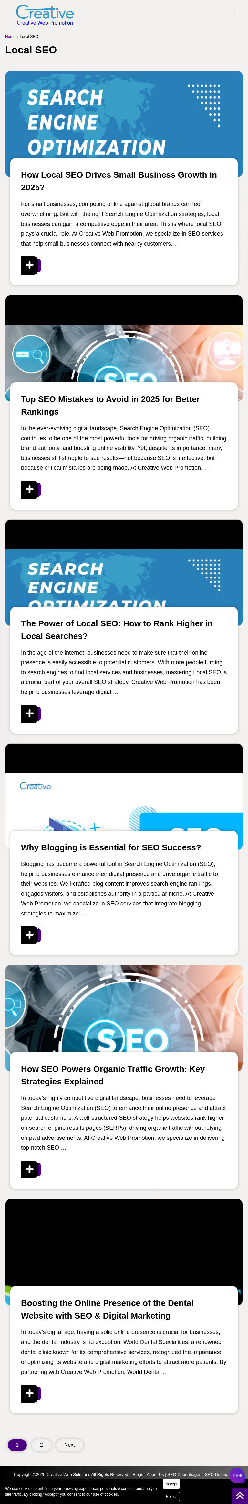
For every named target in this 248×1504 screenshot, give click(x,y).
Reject (171, 1496)
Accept (171, 1484)
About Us (155, 1474)
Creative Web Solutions (68, 1474)
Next (69, 1445)
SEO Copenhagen (184, 1474)
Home (10, 36)
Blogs (138, 1474)
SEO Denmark (218, 1474)
